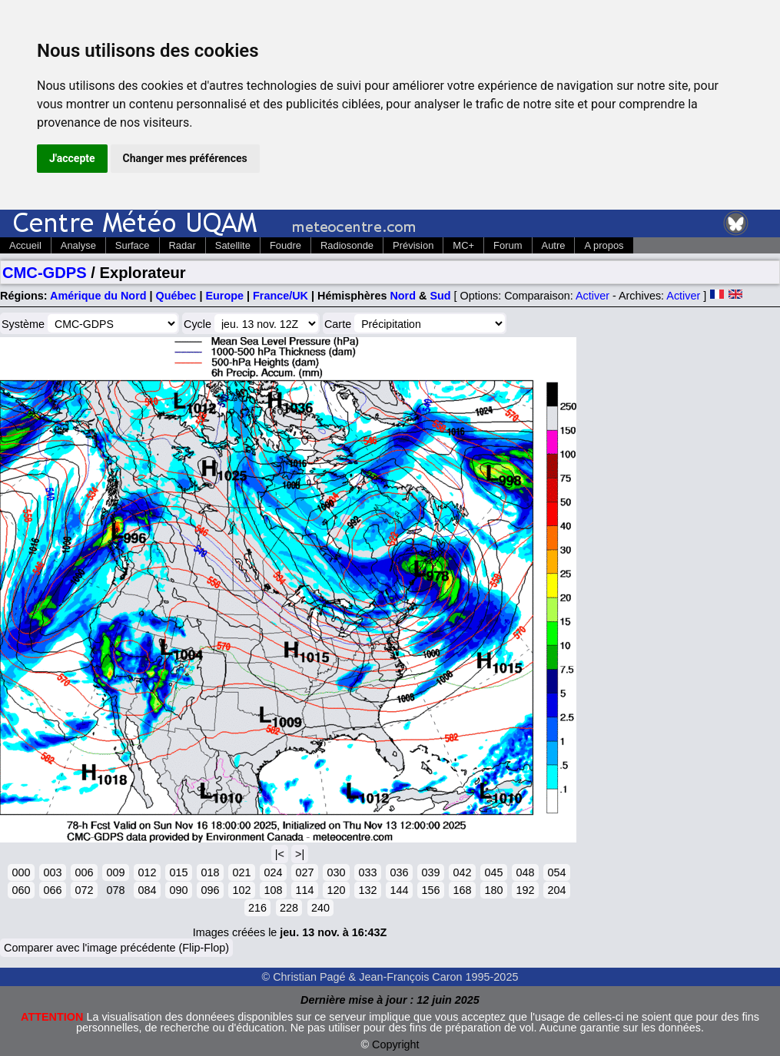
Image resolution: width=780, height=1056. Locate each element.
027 (304, 872)
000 (21, 872)
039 (430, 872)
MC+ (463, 245)
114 (304, 890)
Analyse (78, 245)
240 (320, 908)
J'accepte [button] (72, 158)
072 (84, 890)
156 (430, 890)
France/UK (280, 296)
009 (115, 872)
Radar (182, 245)
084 (147, 890)
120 (336, 890)
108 (273, 890)
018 (210, 872)
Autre (554, 245)
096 (210, 890)
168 (462, 890)
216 (257, 908)
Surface (132, 245)
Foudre (285, 245)
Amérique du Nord (98, 296)
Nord (403, 296)
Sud (440, 296)
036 (399, 872)
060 (21, 890)
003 (52, 872)
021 (241, 872)
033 (367, 872)
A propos (603, 245)
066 (52, 890)
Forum (507, 245)
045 (493, 872)
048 (525, 872)
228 (289, 908)
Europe (224, 296)
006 (84, 872)
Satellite (233, 245)
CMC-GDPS (44, 272)
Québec (176, 296)
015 (178, 872)
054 (556, 872)
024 (273, 872)
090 (178, 890)
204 (556, 890)
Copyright (396, 1044)
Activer (592, 296)
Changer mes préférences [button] (185, 158)
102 (241, 890)
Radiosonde (346, 245)
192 (525, 890)
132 (367, 890)
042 (462, 872)
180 (493, 890)
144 (399, 890)
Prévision (413, 245)
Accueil (25, 245)
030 (336, 872)
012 (147, 872)
